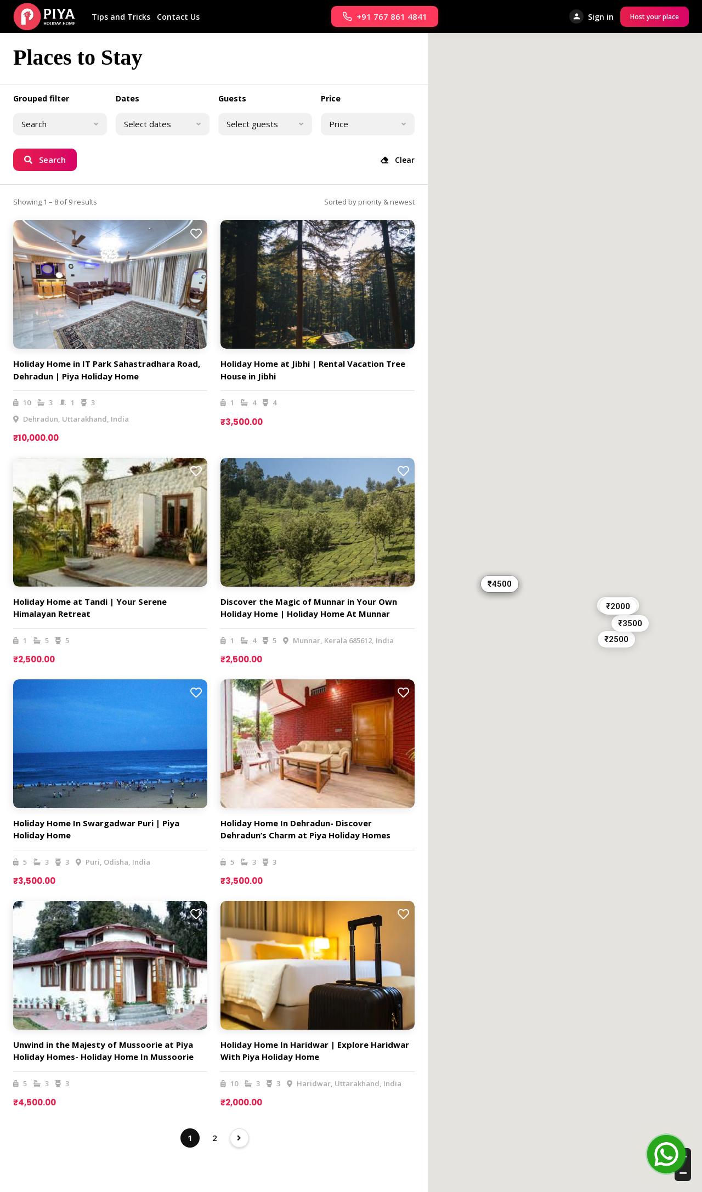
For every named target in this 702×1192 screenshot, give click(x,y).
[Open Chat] (666, 1156)
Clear (398, 160)
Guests (232, 98)
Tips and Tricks (121, 17)
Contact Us (178, 17)
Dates (127, 98)
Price (331, 98)
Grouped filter (41, 98)
